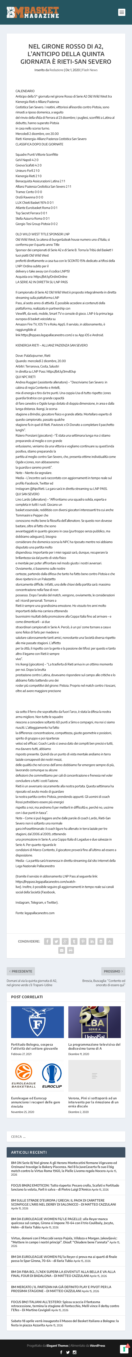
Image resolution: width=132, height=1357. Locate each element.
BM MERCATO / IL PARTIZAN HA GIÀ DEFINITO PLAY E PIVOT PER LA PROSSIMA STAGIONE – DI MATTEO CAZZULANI (61, 1289)
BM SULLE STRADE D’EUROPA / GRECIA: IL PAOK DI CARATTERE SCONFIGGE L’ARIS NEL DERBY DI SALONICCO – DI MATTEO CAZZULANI (63, 1202)
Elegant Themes (57, 1345)
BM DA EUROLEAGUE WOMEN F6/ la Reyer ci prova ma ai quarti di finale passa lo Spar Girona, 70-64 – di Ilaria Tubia (64, 1259)
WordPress (97, 1345)
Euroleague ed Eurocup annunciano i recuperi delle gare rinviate (35, 1102)
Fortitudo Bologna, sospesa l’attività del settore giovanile (34, 1046)
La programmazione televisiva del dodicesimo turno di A (94, 1046)
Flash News (89, 70)
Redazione (56, 70)
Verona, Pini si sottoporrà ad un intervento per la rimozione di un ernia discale (93, 1102)
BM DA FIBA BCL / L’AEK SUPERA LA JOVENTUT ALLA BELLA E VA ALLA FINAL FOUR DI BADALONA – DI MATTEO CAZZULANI (63, 1274)
